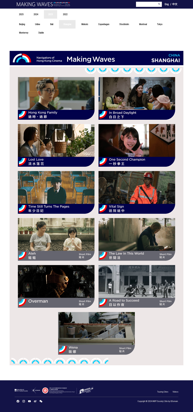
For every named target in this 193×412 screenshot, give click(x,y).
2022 (65, 14)
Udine (37, 24)
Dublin (41, 32)
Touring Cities (162, 392)
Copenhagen (103, 24)
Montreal (143, 24)
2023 (50, 14)
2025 (21, 14)
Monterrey (23, 32)
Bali (51, 24)
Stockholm (124, 24)
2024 (36, 14)
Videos (175, 392)
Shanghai (67, 24)
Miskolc (84, 24)
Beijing (22, 24)
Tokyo (159, 24)
